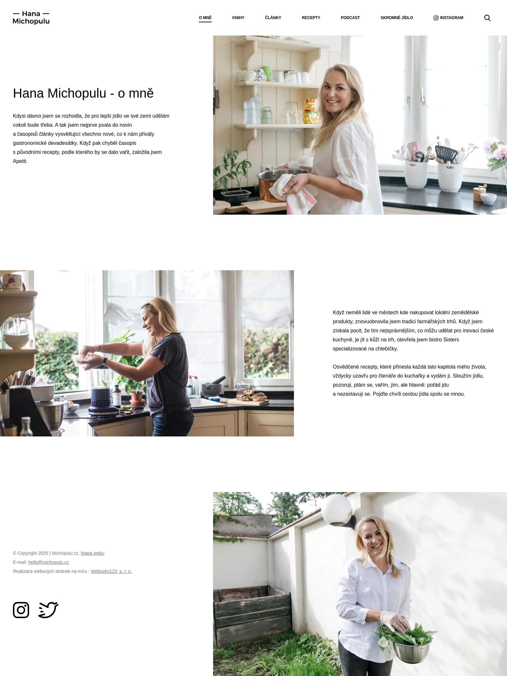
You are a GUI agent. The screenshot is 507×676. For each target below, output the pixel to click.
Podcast (350, 18)
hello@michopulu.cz (48, 562)
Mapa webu (92, 553)
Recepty (311, 18)
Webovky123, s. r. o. (111, 571)
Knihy (238, 18)
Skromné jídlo (397, 18)
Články (273, 18)
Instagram (448, 18)
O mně (205, 18)
